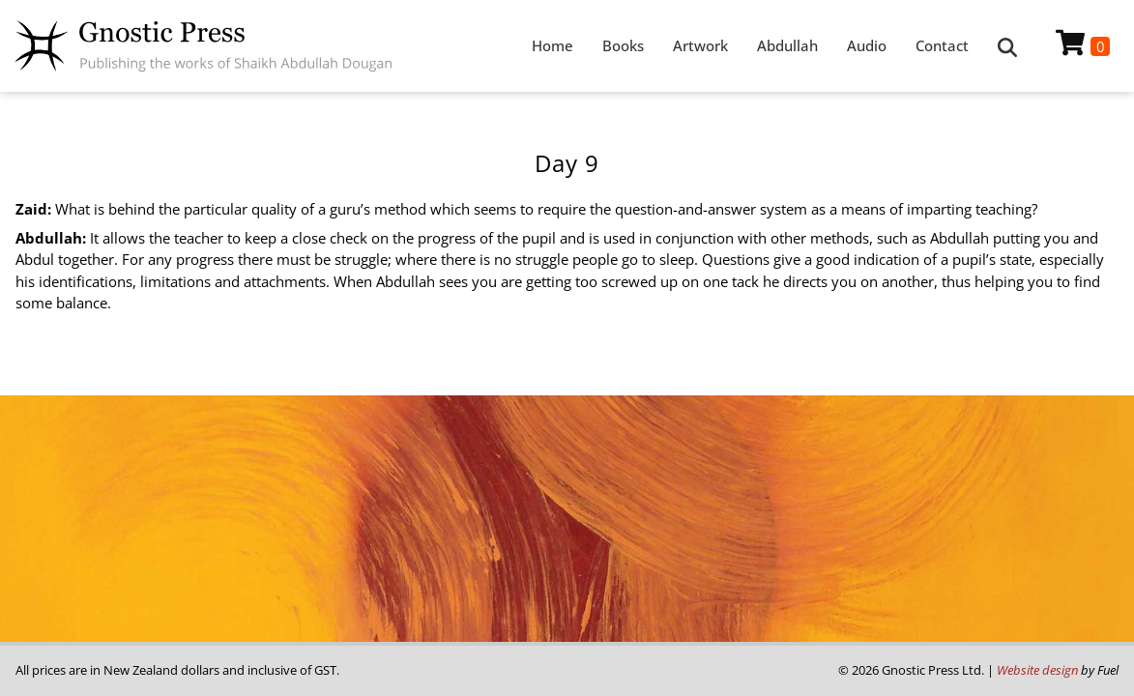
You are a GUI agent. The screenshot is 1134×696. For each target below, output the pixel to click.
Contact (942, 45)
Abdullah (787, 45)
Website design (1037, 670)
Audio (867, 45)
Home (552, 45)
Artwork (700, 45)
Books (623, 45)
